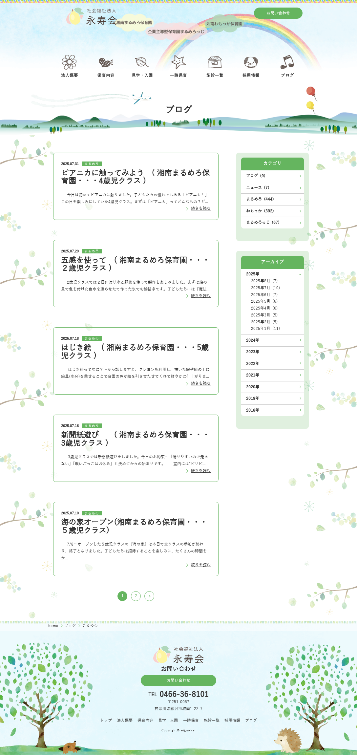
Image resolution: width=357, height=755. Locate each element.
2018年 (252, 410)
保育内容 (145, 721)
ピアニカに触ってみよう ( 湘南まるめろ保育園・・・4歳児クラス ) (135, 177)
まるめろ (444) (260, 199)
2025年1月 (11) (265, 328)
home (54, 626)
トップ (106, 721)
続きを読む (201, 208)
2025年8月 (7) (264, 281)
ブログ (71, 626)
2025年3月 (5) (264, 315)
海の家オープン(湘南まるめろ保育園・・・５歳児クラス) (134, 526)
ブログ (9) (255, 176)
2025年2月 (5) (264, 322)
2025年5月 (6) (264, 301)
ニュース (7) (257, 187)
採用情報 (232, 721)
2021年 (252, 375)
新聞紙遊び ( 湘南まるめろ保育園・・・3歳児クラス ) (135, 439)
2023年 (252, 352)
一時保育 (191, 721)
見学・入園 (168, 721)
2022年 (252, 363)
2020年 (252, 387)
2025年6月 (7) (264, 294)
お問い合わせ (278, 13)
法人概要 (125, 721)
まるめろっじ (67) (263, 222)
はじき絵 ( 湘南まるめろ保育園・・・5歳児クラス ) (135, 352)
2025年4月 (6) (264, 308)
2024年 (252, 340)
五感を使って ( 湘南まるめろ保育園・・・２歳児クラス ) (135, 264)
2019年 (252, 398)
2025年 (252, 274)
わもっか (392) (260, 211)
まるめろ (91, 164)
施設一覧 (212, 721)
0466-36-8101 (184, 695)
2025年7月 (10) (265, 288)
